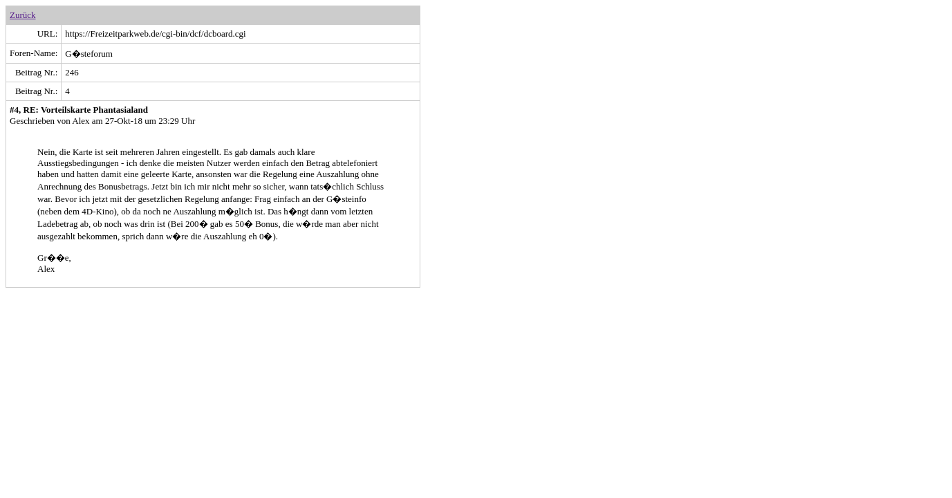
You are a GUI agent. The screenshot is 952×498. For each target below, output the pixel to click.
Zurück (23, 15)
